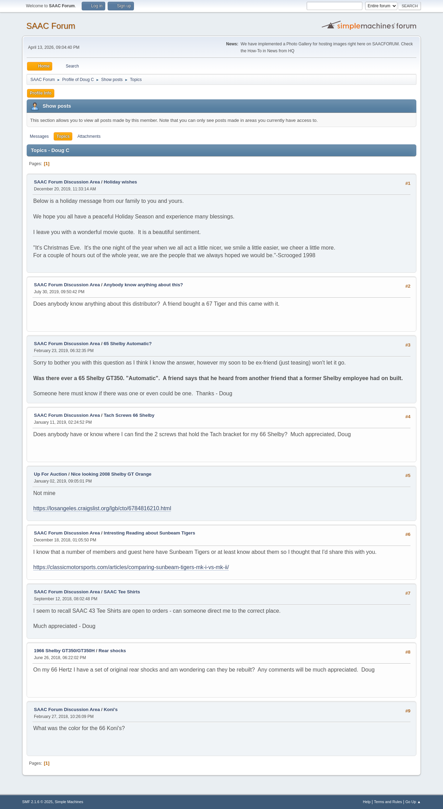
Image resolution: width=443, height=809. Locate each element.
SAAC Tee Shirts (122, 591)
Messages (39, 136)
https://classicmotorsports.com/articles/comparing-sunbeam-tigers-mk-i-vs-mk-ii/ (131, 567)
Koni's (111, 709)
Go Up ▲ (413, 802)
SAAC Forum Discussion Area (67, 182)
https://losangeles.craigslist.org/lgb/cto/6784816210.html (102, 508)
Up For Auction (50, 474)
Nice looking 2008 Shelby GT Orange (111, 474)
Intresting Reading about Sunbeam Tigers (149, 533)
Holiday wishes (120, 182)
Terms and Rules (388, 802)
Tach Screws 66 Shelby (129, 415)
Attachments (89, 136)
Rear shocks (112, 650)
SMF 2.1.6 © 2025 (37, 802)
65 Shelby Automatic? (128, 343)
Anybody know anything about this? (143, 284)
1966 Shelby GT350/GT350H (64, 650)
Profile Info (41, 93)
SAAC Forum (50, 25)
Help (367, 802)
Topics (63, 136)
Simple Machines (69, 802)
